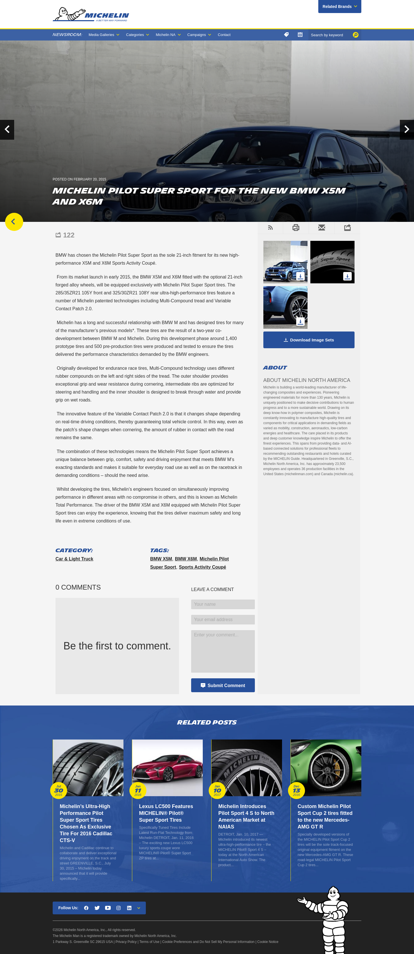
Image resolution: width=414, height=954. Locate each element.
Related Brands (337, 6)
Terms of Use (149, 942)
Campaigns (196, 35)
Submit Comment (226, 685)
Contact (224, 35)
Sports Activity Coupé (202, 567)
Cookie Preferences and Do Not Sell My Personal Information (208, 942)
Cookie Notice (268, 942)
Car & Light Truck (74, 558)
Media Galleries (101, 35)
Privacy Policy (126, 942)
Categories (135, 35)
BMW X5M (161, 558)
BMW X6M (186, 558)
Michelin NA (165, 35)
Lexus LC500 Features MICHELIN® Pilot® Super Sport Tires (166, 813)
